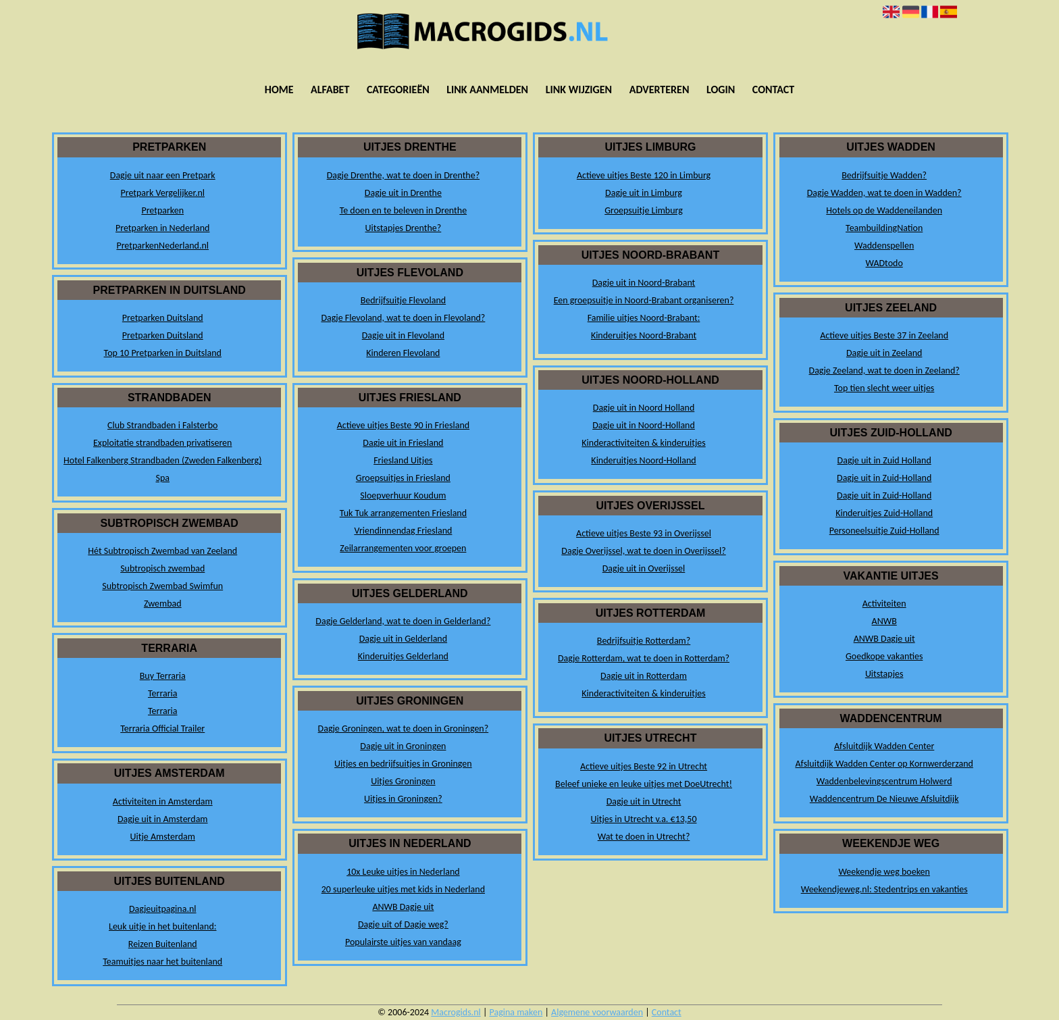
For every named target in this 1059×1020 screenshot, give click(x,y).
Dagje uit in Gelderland (403, 638)
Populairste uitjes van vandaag (403, 942)
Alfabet (330, 89)
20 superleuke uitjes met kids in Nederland (403, 889)
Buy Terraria (163, 676)
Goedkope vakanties (884, 656)
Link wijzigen (579, 89)
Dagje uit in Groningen (403, 746)
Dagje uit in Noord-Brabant (644, 282)
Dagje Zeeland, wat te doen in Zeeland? (884, 370)
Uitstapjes (884, 674)
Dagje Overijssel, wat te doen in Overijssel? (643, 551)
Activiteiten (884, 603)
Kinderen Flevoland (403, 353)
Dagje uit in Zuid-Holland (884, 478)
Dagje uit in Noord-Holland (643, 425)
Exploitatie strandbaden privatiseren (162, 443)
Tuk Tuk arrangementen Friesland (403, 513)
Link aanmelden (487, 89)
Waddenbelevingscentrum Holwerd (884, 781)
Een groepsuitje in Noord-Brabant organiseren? (644, 300)
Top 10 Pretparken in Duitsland (163, 353)
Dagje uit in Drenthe (403, 193)
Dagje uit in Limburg (643, 193)
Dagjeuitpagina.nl (163, 909)
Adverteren (659, 89)
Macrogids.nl (455, 1012)
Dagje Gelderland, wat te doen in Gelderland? (402, 621)
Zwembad (163, 603)
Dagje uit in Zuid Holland (884, 460)
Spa (163, 478)
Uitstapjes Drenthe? (403, 228)
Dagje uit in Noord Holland (644, 407)
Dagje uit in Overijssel (644, 568)
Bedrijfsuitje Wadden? (884, 175)
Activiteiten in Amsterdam (163, 801)
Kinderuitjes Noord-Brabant (643, 335)
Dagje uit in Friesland (403, 443)
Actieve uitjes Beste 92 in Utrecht (643, 766)
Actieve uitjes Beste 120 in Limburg (644, 175)
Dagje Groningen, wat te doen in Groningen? (403, 728)
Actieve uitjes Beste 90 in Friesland (403, 425)
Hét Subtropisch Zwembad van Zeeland (162, 551)
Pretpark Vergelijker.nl (162, 193)
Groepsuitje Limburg (643, 210)
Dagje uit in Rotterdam (643, 676)
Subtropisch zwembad (162, 568)
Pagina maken (516, 1012)
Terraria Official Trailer (162, 728)
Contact (773, 89)
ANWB (884, 621)
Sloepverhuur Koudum (403, 495)
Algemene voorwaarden (597, 1012)
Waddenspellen (884, 245)
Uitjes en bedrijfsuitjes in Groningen (403, 763)
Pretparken (162, 210)
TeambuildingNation (884, 228)
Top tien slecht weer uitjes (884, 388)
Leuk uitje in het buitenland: (162, 926)
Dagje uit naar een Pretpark (162, 175)
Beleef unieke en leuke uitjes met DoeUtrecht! (643, 784)
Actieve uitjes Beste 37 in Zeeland (884, 335)
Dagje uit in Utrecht (643, 801)
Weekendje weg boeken (884, 871)
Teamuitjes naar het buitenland (162, 961)
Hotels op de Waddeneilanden (884, 210)
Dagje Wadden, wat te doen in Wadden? (884, 193)
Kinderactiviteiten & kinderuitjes (643, 443)
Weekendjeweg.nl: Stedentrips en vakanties (884, 889)
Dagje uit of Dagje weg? (403, 924)
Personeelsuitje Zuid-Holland (884, 530)
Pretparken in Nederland (162, 228)
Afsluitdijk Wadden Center (884, 746)
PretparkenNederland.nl (162, 245)
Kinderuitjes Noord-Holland (643, 460)
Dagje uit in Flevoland (403, 335)
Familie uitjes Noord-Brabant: (644, 318)
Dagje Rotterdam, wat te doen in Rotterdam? (643, 658)
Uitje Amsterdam (162, 836)
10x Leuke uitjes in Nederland (402, 871)
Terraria (163, 693)
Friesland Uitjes (402, 460)
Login (720, 89)
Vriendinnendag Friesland (403, 530)
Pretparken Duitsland (162, 318)
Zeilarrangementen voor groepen (403, 548)
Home (279, 89)
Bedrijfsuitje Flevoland (403, 300)
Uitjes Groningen (403, 781)
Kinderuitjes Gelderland (403, 656)
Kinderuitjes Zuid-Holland (884, 513)
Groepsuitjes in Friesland (403, 478)
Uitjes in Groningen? (403, 799)
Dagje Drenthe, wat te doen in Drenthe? (403, 175)
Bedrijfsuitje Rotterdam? (644, 640)
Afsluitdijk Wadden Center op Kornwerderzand (884, 763)
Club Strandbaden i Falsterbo (162, 425)
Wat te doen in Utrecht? (644, 836)
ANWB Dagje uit (403, 907)
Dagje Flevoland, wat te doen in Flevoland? (403, 318)
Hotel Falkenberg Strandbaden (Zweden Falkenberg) (162, 460)
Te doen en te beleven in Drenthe (403, 210)
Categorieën (398, 89)
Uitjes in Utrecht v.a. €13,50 (644, 819)
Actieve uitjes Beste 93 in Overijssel (643, 533)
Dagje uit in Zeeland (884, 353)
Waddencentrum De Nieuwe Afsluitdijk (884, 799)
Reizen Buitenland (162, 944)
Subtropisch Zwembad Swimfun (162, 586)
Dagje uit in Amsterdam (163, 819)
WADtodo (884, 263)
